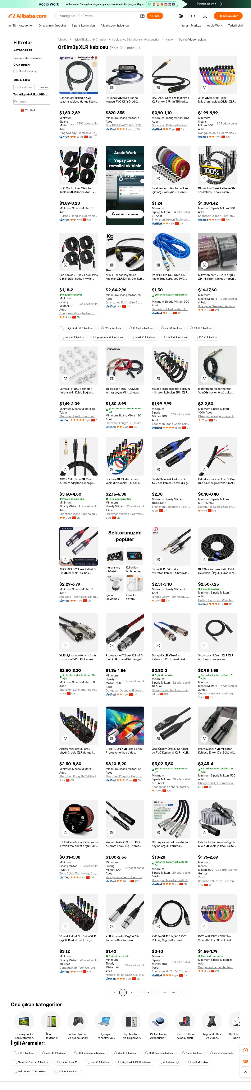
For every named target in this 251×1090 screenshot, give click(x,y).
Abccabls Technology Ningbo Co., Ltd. (78, 596)
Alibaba (62, 39)
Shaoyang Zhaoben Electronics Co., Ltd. (217, 306)
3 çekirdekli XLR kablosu (134, 1062)
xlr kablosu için (169, 1062)
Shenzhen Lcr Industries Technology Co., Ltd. (78, 689)
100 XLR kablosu (206, 337)
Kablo (169, 39)
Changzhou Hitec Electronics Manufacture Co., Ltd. (171, 690)
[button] (142, 15)
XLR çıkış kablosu (141, 328)
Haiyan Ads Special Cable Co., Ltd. (217, 506)
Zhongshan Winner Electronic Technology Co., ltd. (171, 786)
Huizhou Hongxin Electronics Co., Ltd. (78, 215)
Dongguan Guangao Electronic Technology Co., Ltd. (125, 690)
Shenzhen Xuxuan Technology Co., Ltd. (171, 219)
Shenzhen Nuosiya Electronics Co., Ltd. (217, 881)
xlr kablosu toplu (221, 1053)
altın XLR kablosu (54, 1053)
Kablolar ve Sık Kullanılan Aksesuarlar (135, 39)
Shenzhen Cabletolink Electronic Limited (171, 506)
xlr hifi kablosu (171, 328)
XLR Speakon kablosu (159, 1053)
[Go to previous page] (114, 992)
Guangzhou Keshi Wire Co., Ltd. (125, 302)
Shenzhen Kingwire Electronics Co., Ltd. (125, 776)
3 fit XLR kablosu (66, 1071)
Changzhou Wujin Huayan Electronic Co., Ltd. (217, 416)
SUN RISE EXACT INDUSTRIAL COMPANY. (125, 125)
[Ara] (155, 16)
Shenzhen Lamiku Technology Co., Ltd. (78, 416)
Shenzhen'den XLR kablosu (31, 1062)
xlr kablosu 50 (67, 1062)
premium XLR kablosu (108, 337)
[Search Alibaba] (98, 16)
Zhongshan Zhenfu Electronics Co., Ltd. (125, 877)
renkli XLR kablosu (143, 337)
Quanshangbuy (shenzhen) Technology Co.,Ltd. (217, 693)
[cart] (193, 16)
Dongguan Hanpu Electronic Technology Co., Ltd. (217, 967)
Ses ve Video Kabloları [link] (193, 39)
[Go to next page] (181, 992)
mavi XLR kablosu (72, 337)
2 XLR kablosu (24, 1053)
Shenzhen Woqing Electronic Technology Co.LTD (125, 513)
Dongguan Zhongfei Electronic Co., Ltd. (78, 313)
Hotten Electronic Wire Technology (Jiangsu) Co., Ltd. (217, 600)
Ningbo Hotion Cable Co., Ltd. (125, 974)
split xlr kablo (198, 1062)
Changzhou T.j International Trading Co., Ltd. (217, 783)
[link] (245, 1050)
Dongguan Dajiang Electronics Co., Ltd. (171, 125)
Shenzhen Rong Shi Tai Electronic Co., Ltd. (78, 776)
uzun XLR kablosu (98, 1062)
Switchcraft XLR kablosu (30, 1071)
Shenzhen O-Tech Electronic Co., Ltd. (217, 215)
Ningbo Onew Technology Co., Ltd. (171, 596)
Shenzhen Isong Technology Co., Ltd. (78, 513)
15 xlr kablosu (192, 1053)
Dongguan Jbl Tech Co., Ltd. (77, 967)
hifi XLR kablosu (175, 337)
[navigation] (32, 516)
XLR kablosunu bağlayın (90, 1053)
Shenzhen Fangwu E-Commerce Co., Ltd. (125, 423)
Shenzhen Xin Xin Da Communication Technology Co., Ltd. (171, 971)
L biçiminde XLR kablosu (76, 328)
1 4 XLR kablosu (201, 328)
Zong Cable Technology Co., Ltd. (78, 873)
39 (173, 992)
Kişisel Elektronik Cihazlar (89, 39)
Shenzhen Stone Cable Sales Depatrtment (171, 423)
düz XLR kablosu (125, 1053)
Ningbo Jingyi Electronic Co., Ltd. (78, 133)
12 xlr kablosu (111, 328)
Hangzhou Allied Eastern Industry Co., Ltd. (171, 309)
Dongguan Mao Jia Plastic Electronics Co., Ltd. (171, 880)
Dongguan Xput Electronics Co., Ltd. (217, 133)
